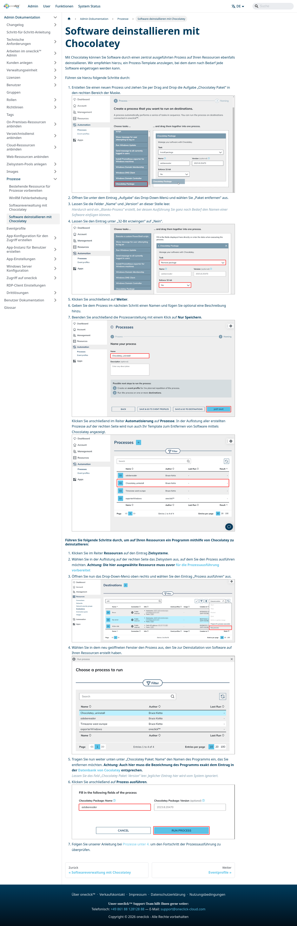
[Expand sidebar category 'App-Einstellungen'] (55, 259)
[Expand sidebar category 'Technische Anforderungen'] (55, 41)
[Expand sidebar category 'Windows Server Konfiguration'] (55, 268)
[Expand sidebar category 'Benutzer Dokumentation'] (55, 300)
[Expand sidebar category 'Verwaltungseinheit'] (55, 70)
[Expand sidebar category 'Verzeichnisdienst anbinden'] (55, 135)
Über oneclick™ (83, 894)
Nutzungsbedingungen (207, 894)
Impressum (138, 894)
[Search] (273, 6)
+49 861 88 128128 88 (127, 909)
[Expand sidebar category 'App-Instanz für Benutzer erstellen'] (55, 249)
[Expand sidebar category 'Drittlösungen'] (55, 292)
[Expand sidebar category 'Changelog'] (55, 24)
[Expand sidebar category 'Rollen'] (55, 99)
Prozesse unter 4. (136, 844)
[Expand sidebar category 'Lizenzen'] (55, 77)
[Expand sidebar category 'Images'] (55, 171)
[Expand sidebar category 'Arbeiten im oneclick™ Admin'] (55, 53)
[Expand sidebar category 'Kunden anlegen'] (55, 62)
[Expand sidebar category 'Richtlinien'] (55, 107)
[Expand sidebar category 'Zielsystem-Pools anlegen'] (55, 164)
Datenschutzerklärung (168, 894)
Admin (33, 6)
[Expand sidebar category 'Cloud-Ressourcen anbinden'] (55, 147)
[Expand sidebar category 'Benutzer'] (55, 85)
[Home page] (69, 19)
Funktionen (64, 6)
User (47, 6)
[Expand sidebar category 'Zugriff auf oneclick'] (55, 278)
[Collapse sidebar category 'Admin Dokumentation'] (55, 17)
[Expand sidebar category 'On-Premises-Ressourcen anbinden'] (55, 124)
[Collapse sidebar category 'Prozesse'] (55, 179)
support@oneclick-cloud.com (183, 909)
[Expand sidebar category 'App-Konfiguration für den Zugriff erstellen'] (55, 238)
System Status (89, 6)
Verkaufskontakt (112, 894)
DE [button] (236, 6)
